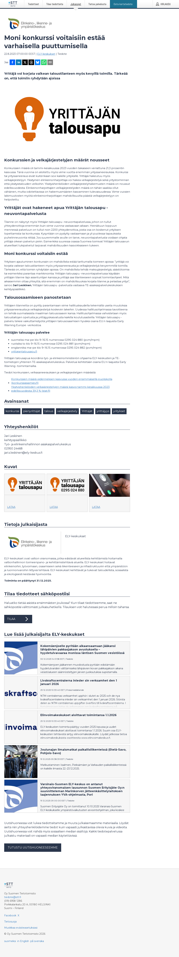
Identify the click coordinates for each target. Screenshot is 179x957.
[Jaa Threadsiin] (31, 62)
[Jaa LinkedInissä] (19, 62)
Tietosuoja (10, 921)
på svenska (37, 941)
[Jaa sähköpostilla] (50, 62)
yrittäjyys (103, 411)
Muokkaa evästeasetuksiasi (20, 927)
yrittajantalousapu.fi (24, 351)
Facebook (10, 915)
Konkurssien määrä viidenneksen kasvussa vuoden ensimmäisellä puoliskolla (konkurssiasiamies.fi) (61, 381)
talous (48, 411)
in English (23, 941)
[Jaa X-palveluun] (25, 62)
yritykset (119, 411)
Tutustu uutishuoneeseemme (33, 847)
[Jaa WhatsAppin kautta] (44, 62)
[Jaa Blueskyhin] (37, 62)
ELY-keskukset (46, 53)
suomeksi (10, 941)
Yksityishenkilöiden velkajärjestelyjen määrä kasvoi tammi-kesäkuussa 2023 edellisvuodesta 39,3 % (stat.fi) (60, 389)
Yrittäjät (87, 411)
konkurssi (12, 411)
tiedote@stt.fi (12, 897)
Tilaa (18, 619)
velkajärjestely (67, 411)
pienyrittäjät (31, 411)
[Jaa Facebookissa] (12, 62)
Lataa (11, 507)
